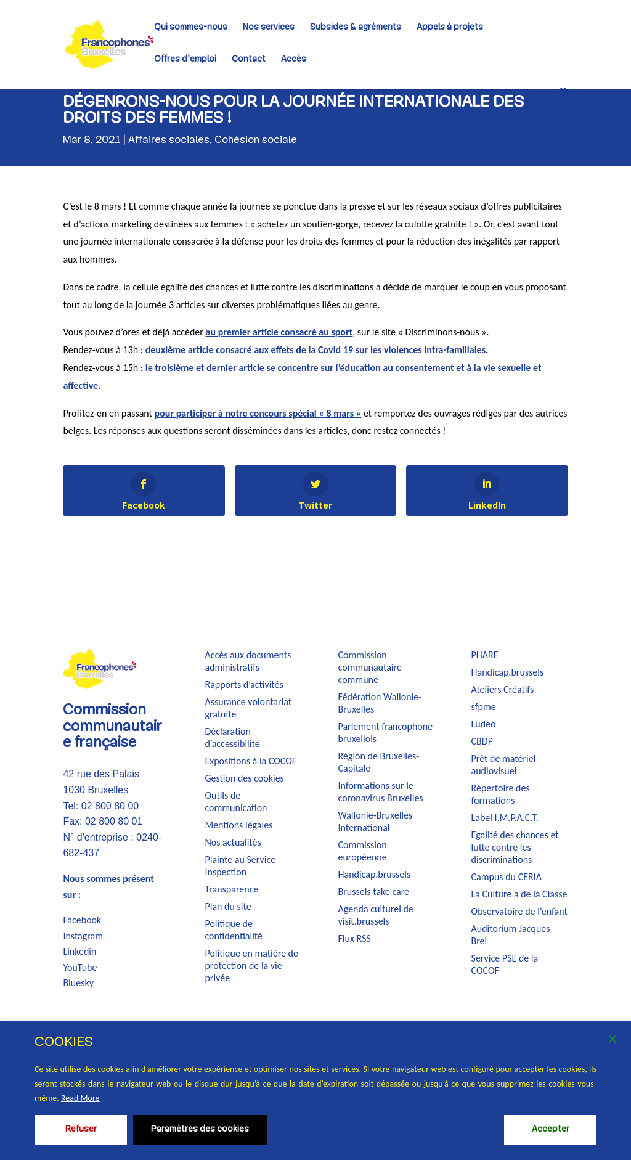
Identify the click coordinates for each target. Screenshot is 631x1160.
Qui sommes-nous (190, 27)
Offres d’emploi (185, 59)
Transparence (231, 889)
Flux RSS (354, 938)
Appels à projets (450, 27)
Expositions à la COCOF (250, 761)
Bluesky (78, 983)
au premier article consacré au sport (279, 332)
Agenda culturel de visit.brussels (375, 915)
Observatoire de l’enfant (519, 911)
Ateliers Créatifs (502, 689)
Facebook (82, 920)
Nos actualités (233, 842)
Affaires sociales (169, 140)
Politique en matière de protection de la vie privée (251, 965)
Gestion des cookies (244, 778)
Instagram (83, 936)
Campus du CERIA (506, 877)
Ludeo (483, 724)
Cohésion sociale (255, 140)
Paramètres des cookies (200, 1129)
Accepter (550, 1129)
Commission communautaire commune (370, 667)
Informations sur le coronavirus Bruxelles (380, 792)
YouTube (80, 967)
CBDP (482, 741)
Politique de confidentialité (234, 930)
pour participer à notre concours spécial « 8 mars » (258, 413)
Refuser (81, 1129)
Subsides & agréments (355, 27)
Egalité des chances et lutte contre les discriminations (515, 847)
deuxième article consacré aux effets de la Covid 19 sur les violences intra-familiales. (317, 350)
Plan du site (228, 906)
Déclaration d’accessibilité (232, 737)
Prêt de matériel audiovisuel (503, 765)
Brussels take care (374, 891)
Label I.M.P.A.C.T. (505, 817)
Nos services (269, 27)
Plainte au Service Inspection (240, 866)
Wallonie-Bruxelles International (375, 821)
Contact (249, 59)
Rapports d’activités (244, 684)
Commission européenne (362, 851)
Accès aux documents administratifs (248, 661)
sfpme (483, 707)
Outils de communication (236, 802)
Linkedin (79, 951)
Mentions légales (238, 825)
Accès (293, 59)
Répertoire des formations (500, 794)
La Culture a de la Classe (519, 894)
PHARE (485, 655)
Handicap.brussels (374, 874)
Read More (80, 1098)
